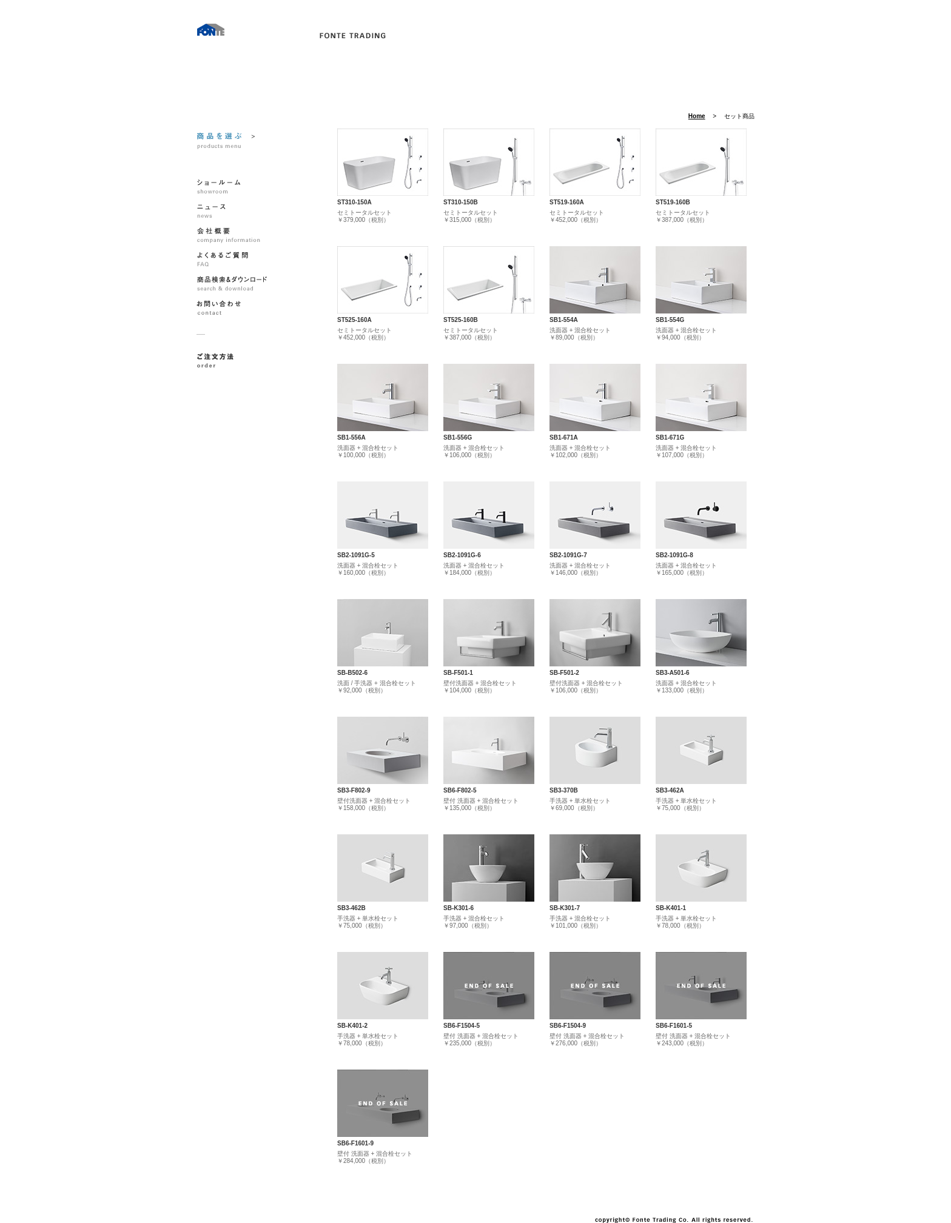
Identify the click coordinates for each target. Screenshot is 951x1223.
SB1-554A (563, 320)
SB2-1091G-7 (568, 555)
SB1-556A (351, 437)
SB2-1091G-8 (674, 555)
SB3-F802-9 (353, 790)
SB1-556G (457, 437)
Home (696, 116)
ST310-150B (460, 202)
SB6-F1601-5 (674, 1025)
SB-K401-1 (671, 908)
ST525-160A (354, 320)
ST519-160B (673, 202)
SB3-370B (563, 790)
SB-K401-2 (352, 1025)
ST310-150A (354, 202)
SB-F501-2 (564, 672)
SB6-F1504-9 (567, 1025)
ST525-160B (460, 320)
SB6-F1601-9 (355, 1143)
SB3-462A (670, 790)
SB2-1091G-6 (462, 555)
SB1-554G (670, 320)
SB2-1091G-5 (356, 555)
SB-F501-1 (458, 672)
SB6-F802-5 (459, 790)
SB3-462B (351, 908)
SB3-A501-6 (673, 672)
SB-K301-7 (564, 908)
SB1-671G (670, 437)
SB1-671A (563, 437)
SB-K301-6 (458, 908)
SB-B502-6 (352, 672)
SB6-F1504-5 (461, 1025)
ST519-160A (566, 202)
